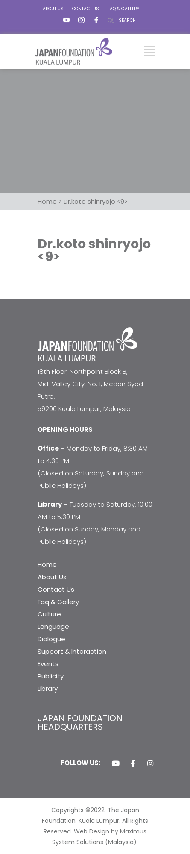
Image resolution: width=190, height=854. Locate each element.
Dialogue (51, 638)
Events (48, 663)
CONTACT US (85, 9)
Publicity (51, 676)
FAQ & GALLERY (123, 9)
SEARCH (127, 20)
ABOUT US (53, 9)
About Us (52, 576)
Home (47, 564)
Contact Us (56, 589)
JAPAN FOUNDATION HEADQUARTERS (80, 722)
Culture (49, 614)
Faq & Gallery (58, 601)
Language (53, 626)
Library (48, 688)
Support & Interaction (72, 651)
